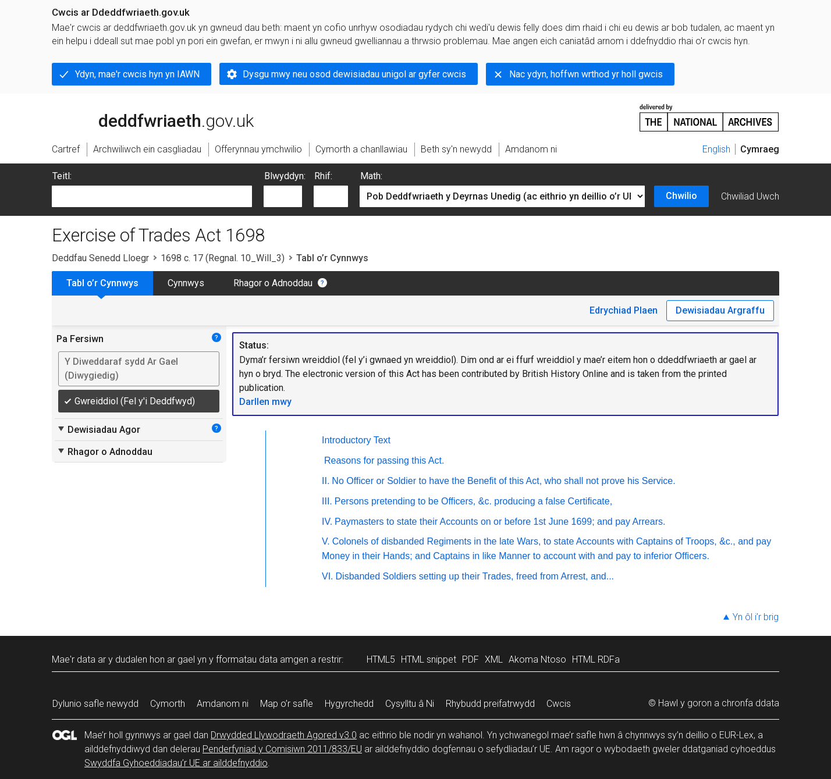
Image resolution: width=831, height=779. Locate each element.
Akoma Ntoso (537, 659)
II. (325, 481)
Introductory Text (356, 440)
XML (494, 659)
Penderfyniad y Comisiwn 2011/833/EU (282, 749)
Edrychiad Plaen (623, 310)
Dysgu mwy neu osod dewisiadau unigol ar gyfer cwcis (354, 74)
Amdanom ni (222, 703)
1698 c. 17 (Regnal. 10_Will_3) (223, 258)
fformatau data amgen (262, 659)
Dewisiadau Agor (98, 429)
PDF (470, 659)
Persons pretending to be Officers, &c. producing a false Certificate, (473, 501)
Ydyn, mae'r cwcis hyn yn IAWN (137, 74)
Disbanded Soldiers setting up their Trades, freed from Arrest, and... (475, 576)
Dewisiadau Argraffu (720, 310)
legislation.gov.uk (144, 117)
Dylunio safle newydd (95, 703)
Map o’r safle (286, 703)
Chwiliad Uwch (750, 196)
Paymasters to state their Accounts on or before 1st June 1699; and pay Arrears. (500, 522)
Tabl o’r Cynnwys (102, 283)
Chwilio (681, 195)
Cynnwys (186, 283)
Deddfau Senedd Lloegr (100, 258)
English (716, 149)
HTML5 (381, 659)
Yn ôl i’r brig (756, 617)
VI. (327, 576)
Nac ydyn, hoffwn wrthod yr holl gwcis (586, 74)
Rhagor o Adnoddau (272, 283)
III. (327, 501)
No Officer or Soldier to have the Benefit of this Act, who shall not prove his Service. (503, 481)
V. (326, 541)
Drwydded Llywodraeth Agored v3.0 (284, 735)
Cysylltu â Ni (409, 703)
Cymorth (167, 703)
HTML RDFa (596, 659)
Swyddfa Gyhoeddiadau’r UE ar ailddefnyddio (176, 763)
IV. (327, 522)
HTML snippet (428, 659)
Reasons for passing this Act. (384, 460)
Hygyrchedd (349, 703)
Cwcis (558, 703)
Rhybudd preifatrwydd (490, 703)
